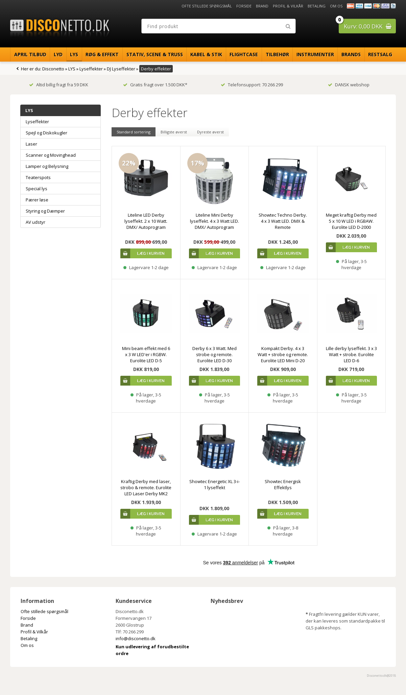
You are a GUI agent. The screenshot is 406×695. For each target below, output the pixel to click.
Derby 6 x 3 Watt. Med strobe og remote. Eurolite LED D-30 (214, 354)
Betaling (317, 5)
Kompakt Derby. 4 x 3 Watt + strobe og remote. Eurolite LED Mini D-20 (283, 354)
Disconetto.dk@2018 (381, 675)
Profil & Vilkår (288, 5)
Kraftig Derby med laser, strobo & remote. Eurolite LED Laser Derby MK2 (145, 487)
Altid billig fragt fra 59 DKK (58, 85)
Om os (336, 5)
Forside (244, 5)
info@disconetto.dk (136, 638)
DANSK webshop (348, 85)
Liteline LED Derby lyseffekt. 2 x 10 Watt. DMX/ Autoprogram (145, 221)
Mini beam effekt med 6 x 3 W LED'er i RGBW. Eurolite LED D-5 (146, 354)
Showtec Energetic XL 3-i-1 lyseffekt (214, 484)
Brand (262, 5)
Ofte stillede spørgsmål (207, 5)
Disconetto (53, 69)
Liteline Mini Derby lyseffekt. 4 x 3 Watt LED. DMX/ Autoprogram (214, 221)
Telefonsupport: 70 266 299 (252, 85)
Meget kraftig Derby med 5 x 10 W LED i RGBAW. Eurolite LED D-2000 (351, 221)
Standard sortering (133, 131)
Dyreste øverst (210, 131)
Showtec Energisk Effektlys (283, 484)
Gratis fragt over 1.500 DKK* (155, 85)
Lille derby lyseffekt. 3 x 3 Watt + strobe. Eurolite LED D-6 (351, 354)
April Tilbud (30, 54)
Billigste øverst (174, 131)
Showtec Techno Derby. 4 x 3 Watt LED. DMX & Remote (283, 221)
